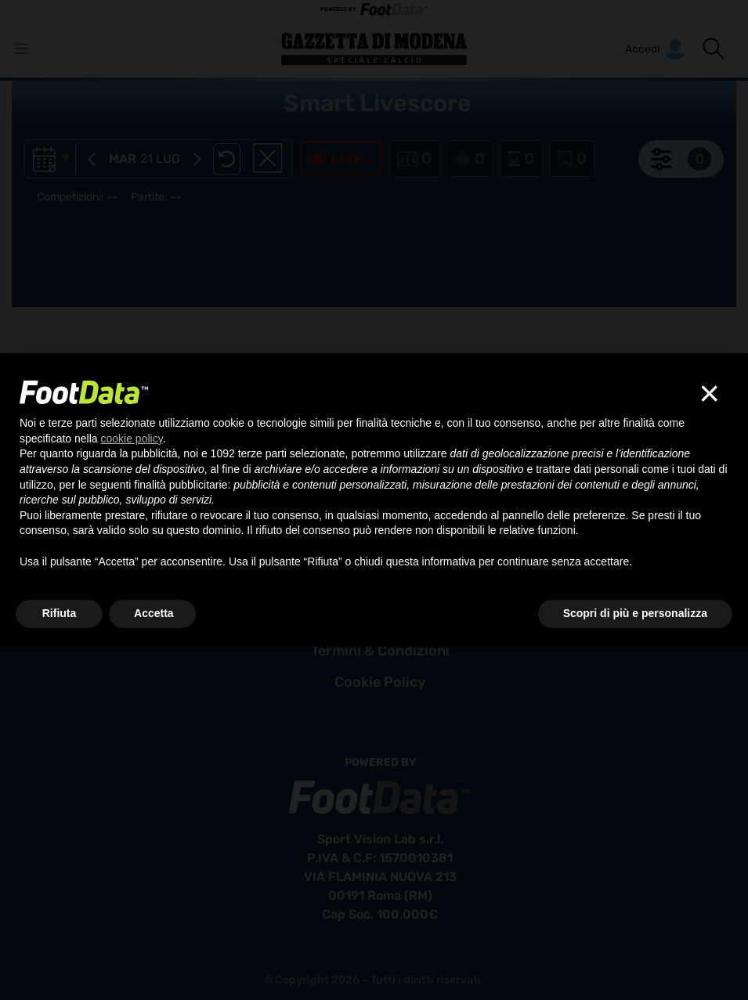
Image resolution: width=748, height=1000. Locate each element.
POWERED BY (374, 9)
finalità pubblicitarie (180, 484)
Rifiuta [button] (59, 613)
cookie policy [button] (132, 438)
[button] (714, 48)
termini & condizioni (380, 650)
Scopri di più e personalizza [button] (635, 613)
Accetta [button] (154, 613)
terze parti (262, 453)
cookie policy (379, 682)
